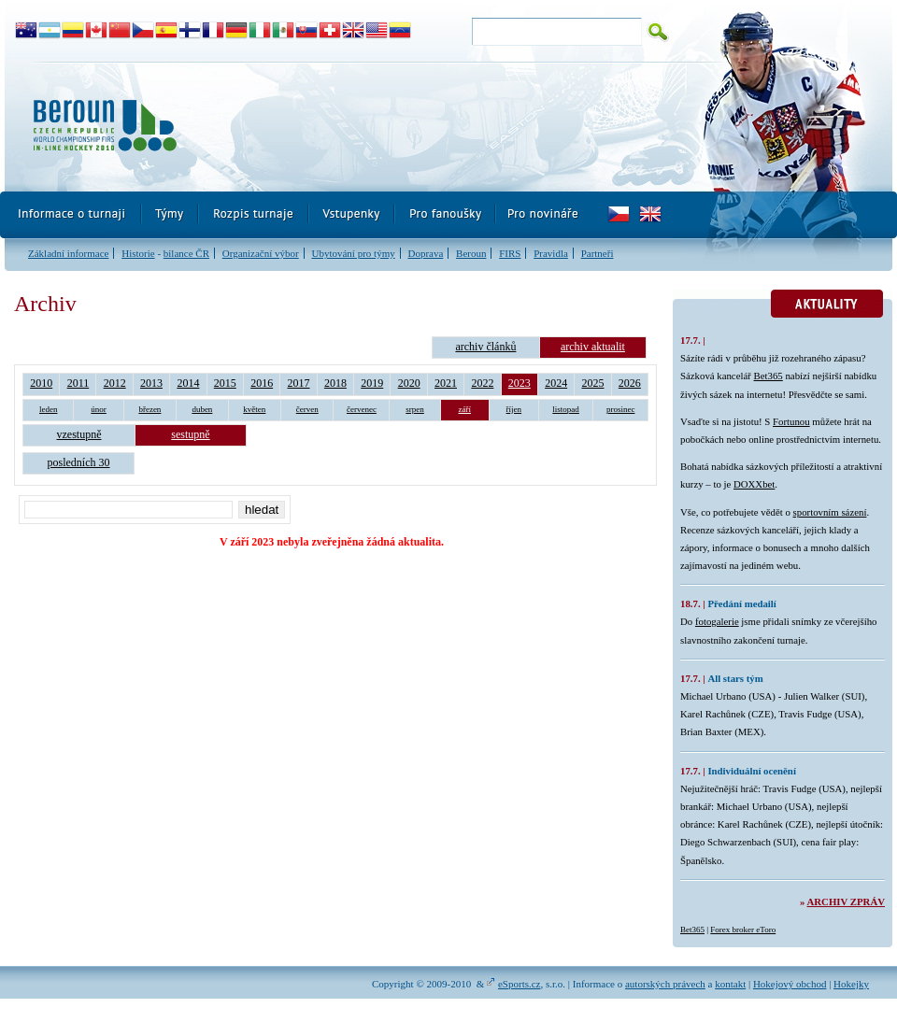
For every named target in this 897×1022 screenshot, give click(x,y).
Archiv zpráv (846, 901)
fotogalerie (717, 621)
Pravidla (551, 253)
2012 (115, 383)
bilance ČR (186, 253)
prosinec (620, 409)
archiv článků (485, 346)
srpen (415, 409)
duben (202, 409)
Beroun (471, 253)
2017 (299, 383)
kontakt (730, 983)
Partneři (597, 253)
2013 (151, 383)
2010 (41, 383)
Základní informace (68, 253)
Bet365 (768, 375)
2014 (188, 383)
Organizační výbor (260, 253)
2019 (372, 383)
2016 (261, 383)
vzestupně (79, 434)
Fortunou (791, 421)
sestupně (190, 434)
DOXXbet (754, 484)
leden (48, 409)
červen (307, 409)
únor (99, 409)
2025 (593, 383)
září (465, 409)
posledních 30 (79, 462)
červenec (362, 409)
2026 (630, 383)
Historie (137, 253)
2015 (225, 383)
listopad (565, 409)
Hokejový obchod (790, 983)
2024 (556, 383)
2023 (519, 383)
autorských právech (665, 983)
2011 (78, 383)
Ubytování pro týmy (352, 253)
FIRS (509, 253)
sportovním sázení (830, 512)
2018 (335, 383)
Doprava (425, 253)
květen (254, 409)
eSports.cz (519, 983)
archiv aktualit (593, 346)
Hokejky (851, 983)
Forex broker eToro (743, 929)
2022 (482, 383)
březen (149, 409)
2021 (445, 383)
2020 (409, 383)
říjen (514, 409)
